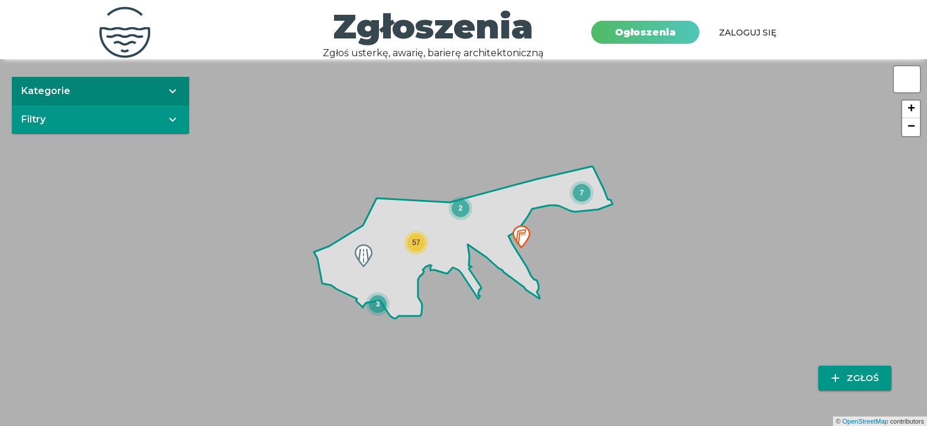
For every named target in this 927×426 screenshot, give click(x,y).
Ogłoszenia (645, 32)
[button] (460, 208)
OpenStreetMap (865, 421)
